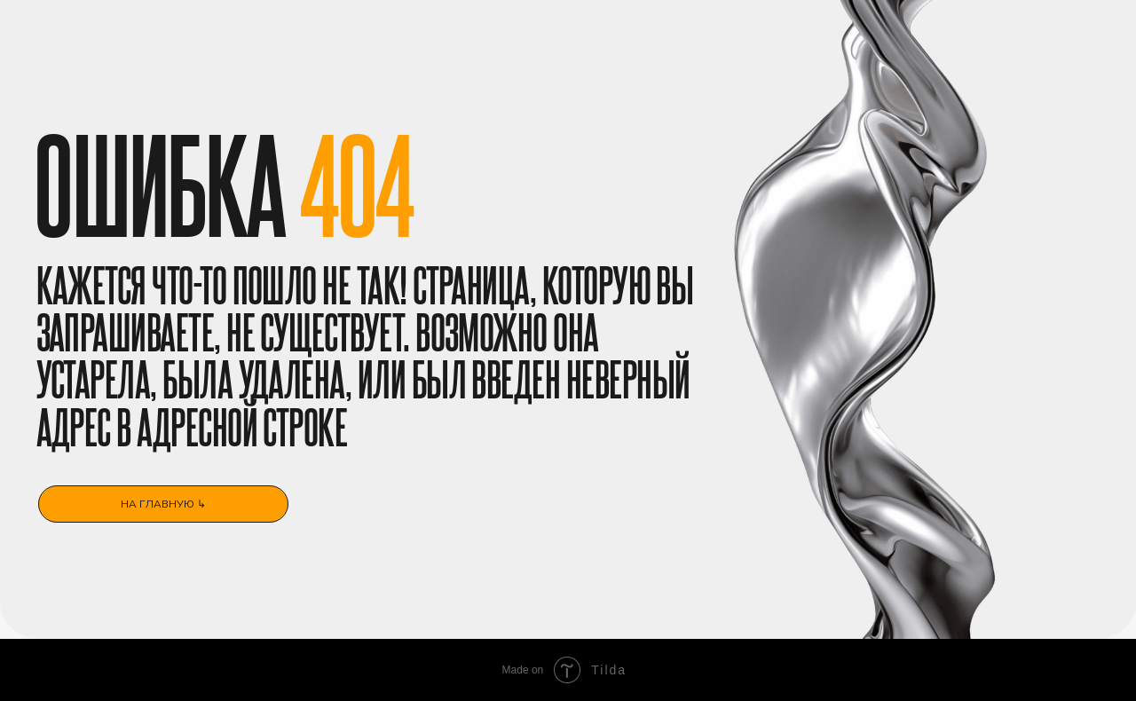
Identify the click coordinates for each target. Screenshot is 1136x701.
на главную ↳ (163, 503)
